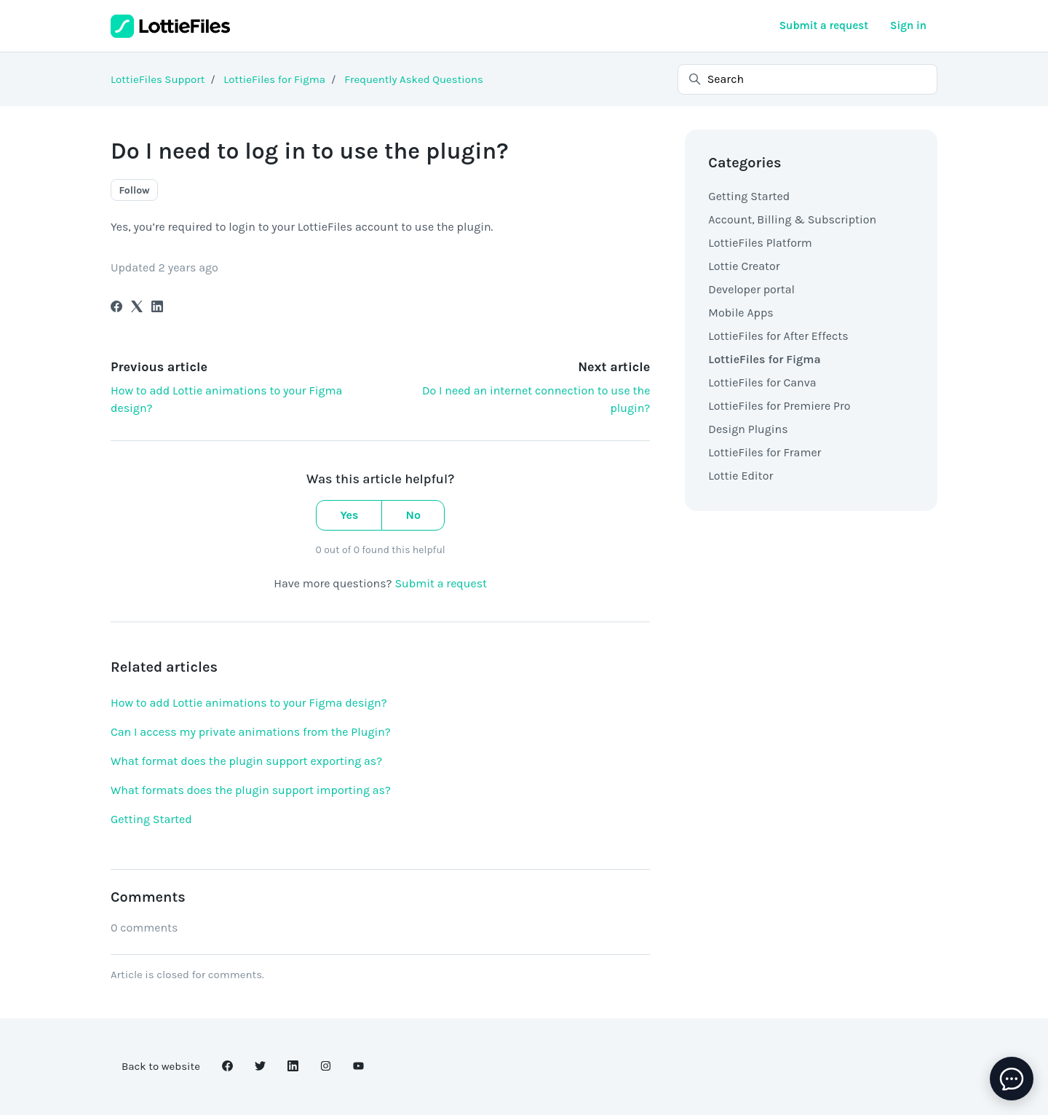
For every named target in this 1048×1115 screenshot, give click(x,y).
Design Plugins (747, 429)
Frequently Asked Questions (413, 79)
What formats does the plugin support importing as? (251, 790)
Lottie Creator (743, 266)
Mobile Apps (740, 313)
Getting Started (151, 819)
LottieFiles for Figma (274, 79)
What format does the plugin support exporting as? (246, 761)
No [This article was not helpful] (413, 515)
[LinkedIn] (157, 308)
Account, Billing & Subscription (792, 219)
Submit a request (823, 25)
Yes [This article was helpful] (349, 515)
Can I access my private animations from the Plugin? (251, 732)
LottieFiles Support (158, 79)
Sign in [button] (908, 25)
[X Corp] (137, 308)
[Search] (807, 79)
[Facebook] (116, 308)
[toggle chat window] (1011, 1078)
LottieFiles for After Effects (778, 336)
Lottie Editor (740, 476)
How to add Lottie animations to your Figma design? (249, 703)
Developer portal (751, 289)
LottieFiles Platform (759, 243)
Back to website (161, 1066)
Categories (744, 162)
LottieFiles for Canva (762, 382)
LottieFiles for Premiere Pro (779, 406)
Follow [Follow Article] (134, 190)
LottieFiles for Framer (764, 452)
